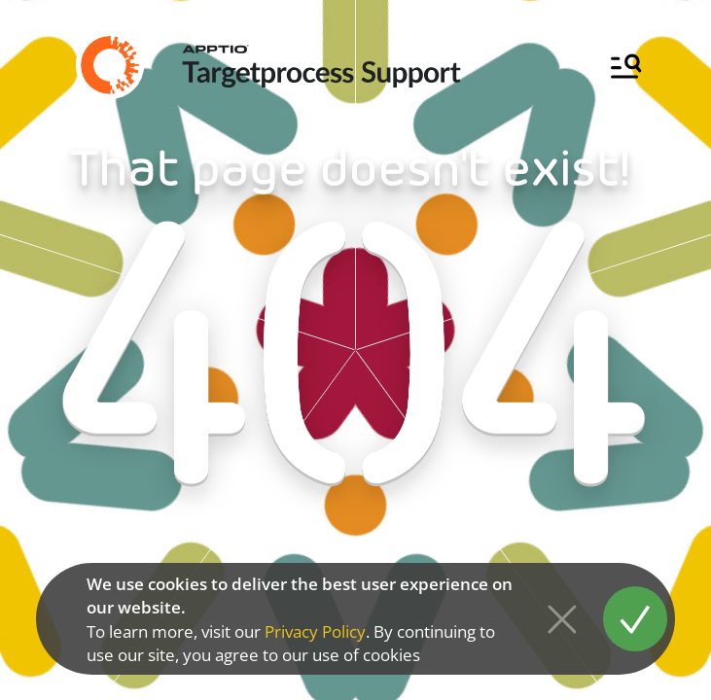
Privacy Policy (315, 631)
